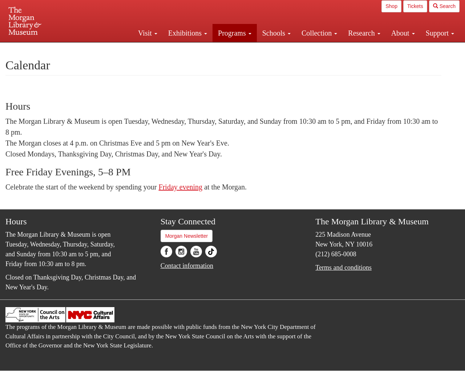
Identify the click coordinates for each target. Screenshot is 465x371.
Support (440, 33)
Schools (276, 33)
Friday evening (181, 187)
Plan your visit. (146, 49)
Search (444, 6)
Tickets (415, 6)
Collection (319, 33)
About (403, 33)
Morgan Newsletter (186, 236)
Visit (147, 33)
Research (364, 33)
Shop (391, 6)
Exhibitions (187, 33)
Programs (234, 33)
